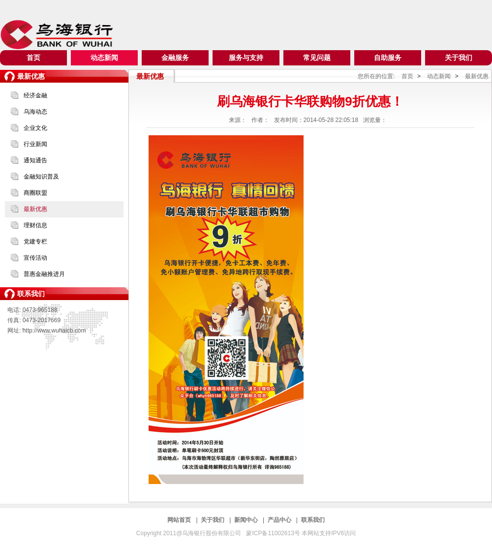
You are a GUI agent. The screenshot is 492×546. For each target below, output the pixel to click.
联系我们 (313, 519)
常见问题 (317, 57)
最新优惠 (35, 209)
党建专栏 (35, 241)
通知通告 (35, 160)
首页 (33, 57)
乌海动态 (35, 111)
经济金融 (35, 95)
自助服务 (387, 57)
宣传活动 (35, 257)
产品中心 (280, 519)
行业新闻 (35, 144)
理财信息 (35, 225)
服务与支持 (246, 57)
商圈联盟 (35, 192)
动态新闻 (104, 57)
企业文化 (35, 127)
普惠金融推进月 (44, 274)
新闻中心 (246, 519)
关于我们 (458, 57)
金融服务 (175, 57)
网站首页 (179, 519)
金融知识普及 (41, 176)
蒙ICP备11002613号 (274, 533)
